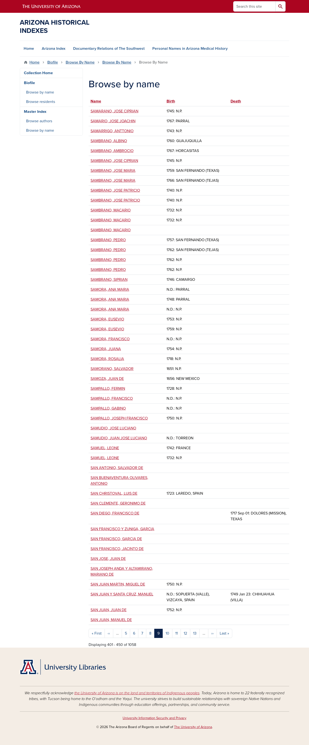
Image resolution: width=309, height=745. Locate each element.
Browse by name (40, 92)
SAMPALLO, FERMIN (108, 388)
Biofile (52, 62)
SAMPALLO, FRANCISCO (112, 398)
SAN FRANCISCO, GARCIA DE (116, 538)
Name (98, 101)
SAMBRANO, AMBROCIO (112, 150)
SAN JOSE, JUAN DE (108, 558)
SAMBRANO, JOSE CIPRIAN (114, 160)
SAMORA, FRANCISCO (110, 339)
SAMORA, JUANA (106, 349)
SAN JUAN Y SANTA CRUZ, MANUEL (122, 594)
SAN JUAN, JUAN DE (108, 610)
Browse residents (40, 101)
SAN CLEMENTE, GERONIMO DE (118, 503)
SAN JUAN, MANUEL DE (111, 619)
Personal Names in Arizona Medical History (190, 48)
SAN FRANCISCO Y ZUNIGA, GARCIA (122, 529)
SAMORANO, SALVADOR (112, 368)
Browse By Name (80, 62)
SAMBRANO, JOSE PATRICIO (115, 190)
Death (236, 101)
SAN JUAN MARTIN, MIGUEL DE (118, 584)
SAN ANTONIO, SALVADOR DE (117, 467)
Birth (171, 101)
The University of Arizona (193, 727)
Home (29, 48)
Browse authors (39, 121)
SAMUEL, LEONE (105, 448)
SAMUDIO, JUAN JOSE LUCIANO (119, 438)
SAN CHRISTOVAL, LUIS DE (114, 493)
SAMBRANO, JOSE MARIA (113, 170)
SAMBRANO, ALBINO (109, 140)
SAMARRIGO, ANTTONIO (112, 131)
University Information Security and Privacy (154, 718)
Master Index (35, 111)
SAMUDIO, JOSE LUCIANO (113, 428)
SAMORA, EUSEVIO (107, 319)
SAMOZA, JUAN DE (107, 378)
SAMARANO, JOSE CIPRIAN (114, 111)
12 (185, 633)
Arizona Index (53, 48)
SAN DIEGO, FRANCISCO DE (115, 513)
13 (195, 633)
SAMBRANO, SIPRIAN (109, 279)
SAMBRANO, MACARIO (111, 210)
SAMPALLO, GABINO (108, 408)
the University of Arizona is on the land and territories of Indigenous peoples (136, 693)
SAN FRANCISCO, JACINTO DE (117, 548)
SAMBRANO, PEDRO (108, 240)
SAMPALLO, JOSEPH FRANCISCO (119, 418)
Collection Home (38, 73)
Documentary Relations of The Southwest (109, 48)
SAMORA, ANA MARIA (110, 289)
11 (176, 633)
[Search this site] (254, 6)
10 (167, 633)
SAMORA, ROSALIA (107, 358)
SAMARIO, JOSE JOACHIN (113, 121)
